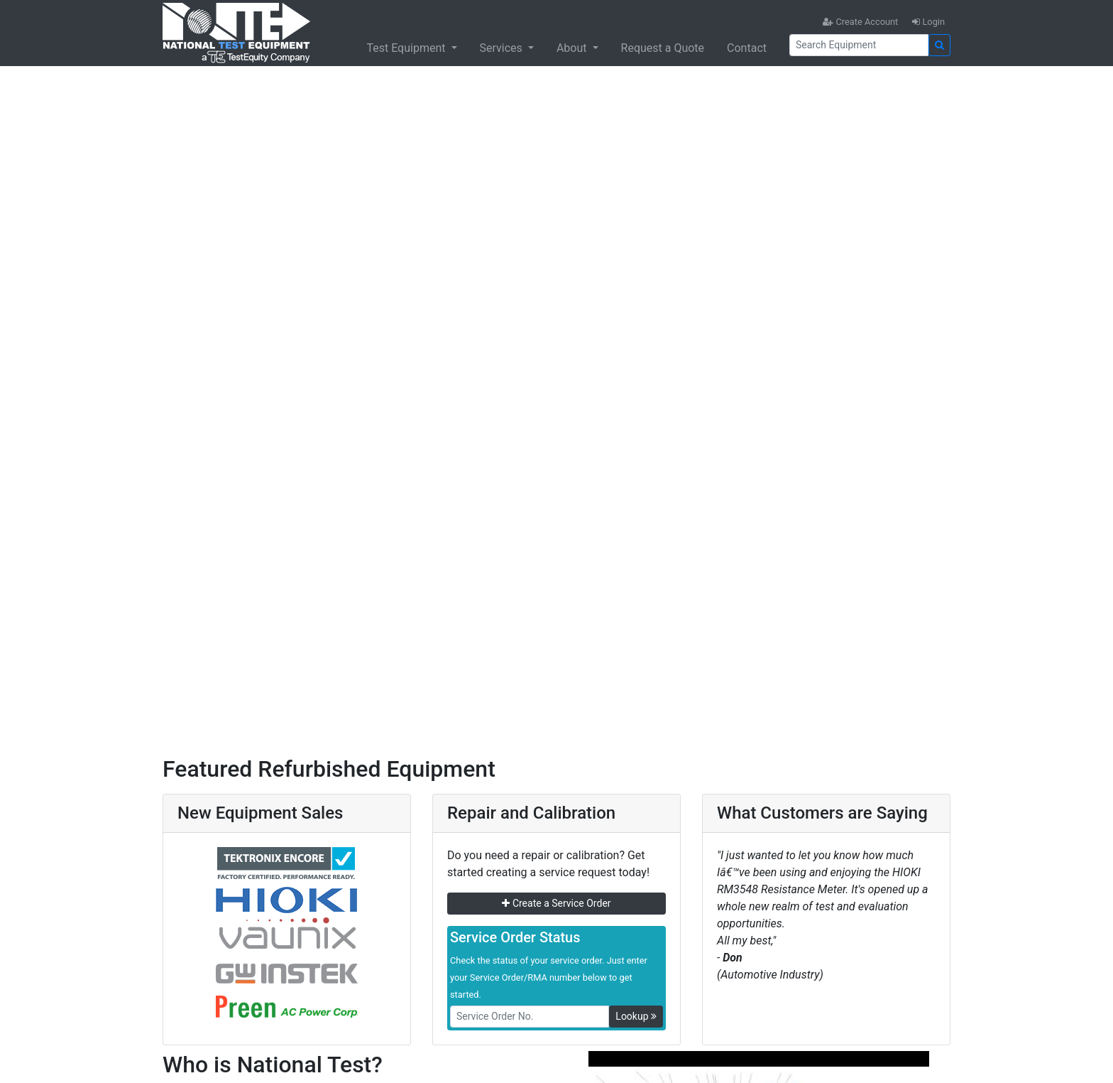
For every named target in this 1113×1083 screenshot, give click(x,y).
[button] (83, 392)
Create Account (860, 21)
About (573, 48)
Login (928, 21)
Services (502, 48)
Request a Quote (663, 48)
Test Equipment (407, 48)
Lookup (636, 1016)
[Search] (858, 45)
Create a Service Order (556, 903)
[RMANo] (529, 1017)
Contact (747, 48)
